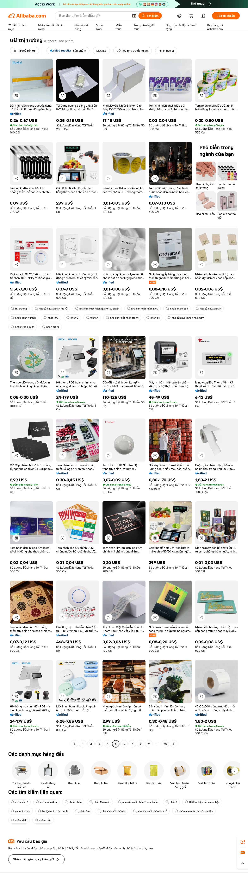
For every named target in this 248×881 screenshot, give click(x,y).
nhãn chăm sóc (177, 308)
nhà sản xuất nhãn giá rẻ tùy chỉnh (97, 308)
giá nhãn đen (20, 811)
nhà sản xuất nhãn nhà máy (186, 317)
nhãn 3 (72, 317)
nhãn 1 (171, 802)
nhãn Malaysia (99, 802)
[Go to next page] (173, 744)
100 (165, 743)
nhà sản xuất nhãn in (112, 811)
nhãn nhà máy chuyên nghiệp (194, 811)
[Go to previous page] (74, 744)
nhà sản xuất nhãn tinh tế (150, 811)
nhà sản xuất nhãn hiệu (142, 308)
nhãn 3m (82, 811)
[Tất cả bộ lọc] (24, 50)
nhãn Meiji (19, 820)
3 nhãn (92, 317)
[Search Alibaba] (94, 15)
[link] (242, 841)
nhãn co (153, 317)
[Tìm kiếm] (150, 15)
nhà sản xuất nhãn (208, 308)
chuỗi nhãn (73, 802)
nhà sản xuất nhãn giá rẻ (51, 308)
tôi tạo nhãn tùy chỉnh (53, 811)
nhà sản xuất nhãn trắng (122, 317)
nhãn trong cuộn (22, 327)
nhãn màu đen (46, 802)
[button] (134, 15)
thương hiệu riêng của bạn (202, 802)
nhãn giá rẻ (50, 327)
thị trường (19, 308)
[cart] (192, 16)
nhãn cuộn (43, 820)
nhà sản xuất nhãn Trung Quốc (138, 802)
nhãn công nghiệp (23, 317)
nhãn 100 (51, 317)
